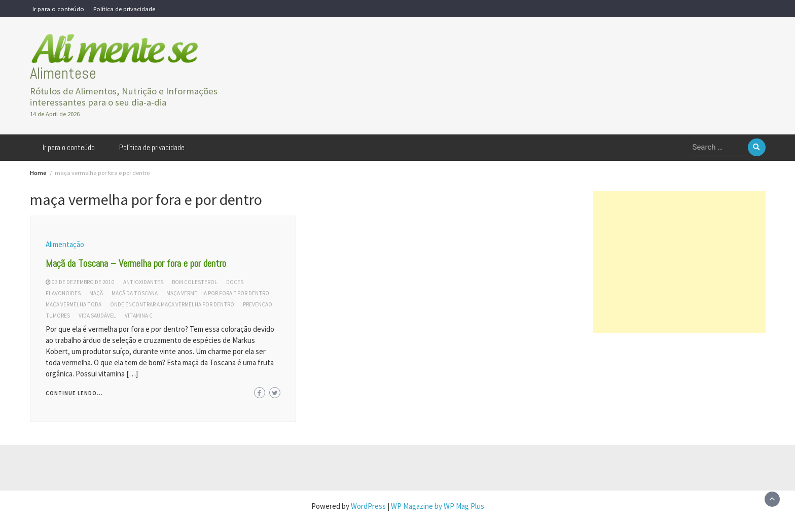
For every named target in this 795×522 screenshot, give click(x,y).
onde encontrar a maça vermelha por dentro (172, 304)
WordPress (368, 506)
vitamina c (139, 315)
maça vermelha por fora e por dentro (217, 293)
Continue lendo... (74, 393)
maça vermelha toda (73, 304)
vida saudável (97, 315)
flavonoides (63, 293)
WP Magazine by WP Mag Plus (437, 506)
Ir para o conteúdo (58, 9)
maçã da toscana (135, 293)
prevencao (257, 304)
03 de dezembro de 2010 (83, 282)
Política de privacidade (124, 9)
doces (234, 282)
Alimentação (65, 244)
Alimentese (63, 73)
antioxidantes (143, 282)
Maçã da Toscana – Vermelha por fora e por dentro (136, 263)
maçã (96, 293)
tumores (58, 315)
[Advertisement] (679, 262)
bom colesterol (195, 282)
